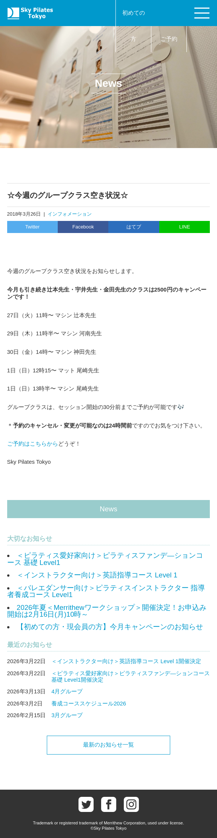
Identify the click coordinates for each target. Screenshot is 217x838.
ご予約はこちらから (32, 444)
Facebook (83, 227)
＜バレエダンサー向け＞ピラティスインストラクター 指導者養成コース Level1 (106, 591)
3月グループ (67, 715)
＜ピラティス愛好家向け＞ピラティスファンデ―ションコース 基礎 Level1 (105, 558)
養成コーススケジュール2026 (88, 704)
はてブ (133, 227)
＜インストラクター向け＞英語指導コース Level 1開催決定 (126, 661)
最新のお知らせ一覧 (108, 745)
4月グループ (67, 691)
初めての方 (133, 26)
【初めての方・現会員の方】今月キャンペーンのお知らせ (110, 627)
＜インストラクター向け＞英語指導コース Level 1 (97, 575)
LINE (184, 227)
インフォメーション (70, 214)
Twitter (32, 227)
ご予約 (168, 39)
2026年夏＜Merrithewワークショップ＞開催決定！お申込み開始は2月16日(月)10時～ (106, 611)
